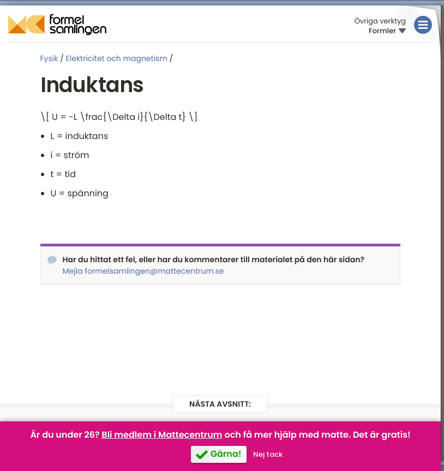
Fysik (49, 58)
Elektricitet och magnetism (116, 58)
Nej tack (268, 454)
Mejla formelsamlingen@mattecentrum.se (143, 270)
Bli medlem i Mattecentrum (161, 434)
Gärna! (226, 454)
